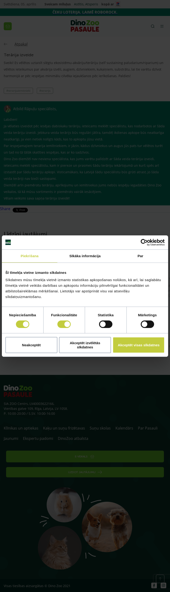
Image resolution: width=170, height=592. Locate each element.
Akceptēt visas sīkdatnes (138, 345)
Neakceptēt (31, 345)
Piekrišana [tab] (29, 256)
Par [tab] (140, 256)
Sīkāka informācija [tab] (85, 256)
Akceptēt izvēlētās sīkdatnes (85, 345)
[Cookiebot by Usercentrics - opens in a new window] (144, 242)
